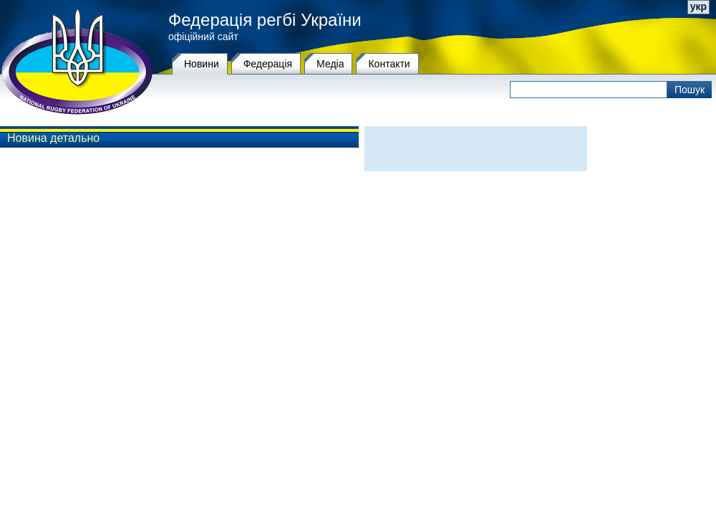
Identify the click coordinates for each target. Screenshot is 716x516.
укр (698, 6)
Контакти (389, 64)
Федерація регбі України (265, 20)
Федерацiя (267, 64)
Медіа (330, 64)
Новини (201, 64)
